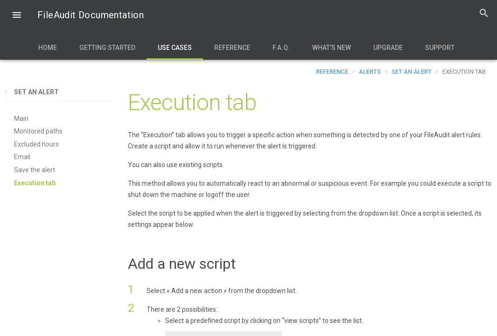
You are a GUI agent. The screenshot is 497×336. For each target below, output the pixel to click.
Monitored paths (38, 131)
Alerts (370, 71)
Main (21, 118)
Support (440, 47)
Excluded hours (36, 144)
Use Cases (175, 47)
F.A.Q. (281, 47)
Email (22, 157)
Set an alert (412, 71)
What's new (331, 47)
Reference (232, 47)
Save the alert (34, 170)
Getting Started (107, 47)
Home (47, 47)
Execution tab (35, 183)
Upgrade (388, 47)
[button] (17, 16)
